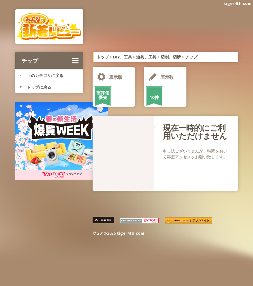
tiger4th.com (237, 3)
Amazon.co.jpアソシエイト (191, 220)
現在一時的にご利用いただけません (195, 131)
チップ (50, 60)
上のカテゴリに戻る (41, 75)
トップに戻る (35, 87)
